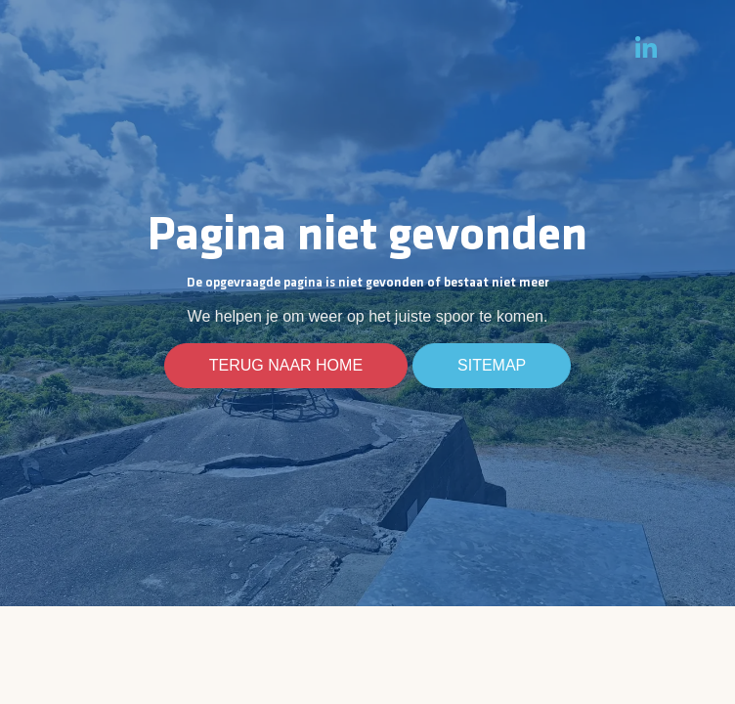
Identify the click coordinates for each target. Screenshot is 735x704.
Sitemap (491, 365)
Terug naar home (286, 365)
